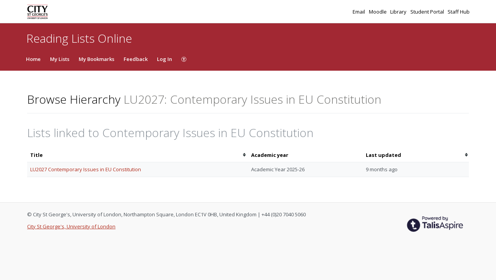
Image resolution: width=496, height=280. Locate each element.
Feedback (136, 59)
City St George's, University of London (71, 226)
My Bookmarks (96, 59)
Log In (164, 59)
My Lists (59, 59)
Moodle (378, 11)
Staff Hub (459, 11)
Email (359, 11)
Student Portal (427, 11)
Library (399, 11)
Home (33, 59)
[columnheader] (137, 155)
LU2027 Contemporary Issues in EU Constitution (85, 169)
